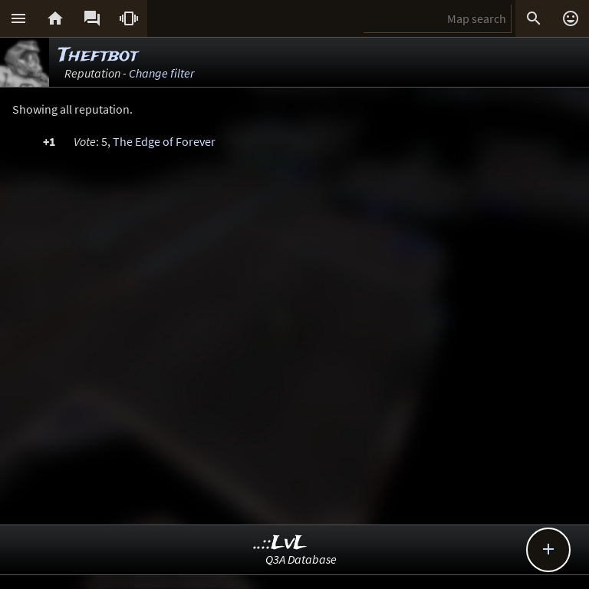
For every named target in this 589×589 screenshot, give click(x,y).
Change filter (161, 73)
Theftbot (98, 55)
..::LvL (280, 543)
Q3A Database (301, 559)
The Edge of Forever (164, 141)
